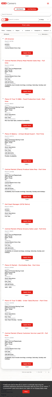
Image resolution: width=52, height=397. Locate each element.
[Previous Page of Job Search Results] (45, 372)
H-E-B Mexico (4, 386)
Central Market (5, 388)
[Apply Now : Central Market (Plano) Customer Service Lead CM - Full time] (27, 364)
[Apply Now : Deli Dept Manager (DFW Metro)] (27, 221)
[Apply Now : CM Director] (27, 53)
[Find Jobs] (26, 25)
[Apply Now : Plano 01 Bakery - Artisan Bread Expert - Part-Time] (27, 161)
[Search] (26, 25)
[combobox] (25, 14)
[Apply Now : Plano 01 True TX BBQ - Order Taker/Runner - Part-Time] (27, 325)
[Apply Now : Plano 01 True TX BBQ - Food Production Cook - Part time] (27, 125)
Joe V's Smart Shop (6, 389)
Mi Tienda (3, 390)
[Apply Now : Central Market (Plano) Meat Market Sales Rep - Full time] (27, 91)
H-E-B (2, 385)
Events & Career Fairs (7, 392)
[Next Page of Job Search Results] (48, 372)
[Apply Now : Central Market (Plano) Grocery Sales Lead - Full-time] (27, 257)
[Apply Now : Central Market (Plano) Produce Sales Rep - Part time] (27, 196)
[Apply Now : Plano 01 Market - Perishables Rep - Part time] (27, 292)
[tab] (19, 9)
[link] (26, 47)
